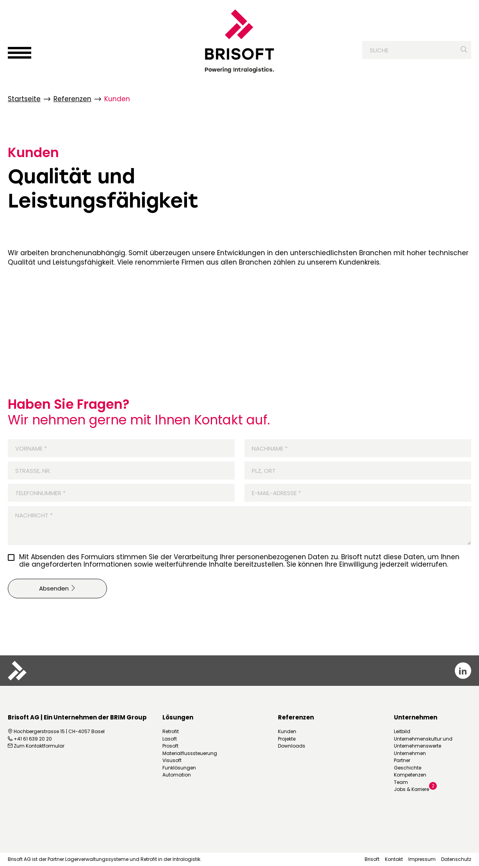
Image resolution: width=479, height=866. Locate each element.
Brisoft (372, 859)
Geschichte (407, 767)
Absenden (57, 588)
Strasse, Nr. (33, 471)
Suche (379, 51)
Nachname (266, 448)
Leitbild (402, 731)
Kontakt (394, 859)
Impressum (422, 859)
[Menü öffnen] (19, 53)
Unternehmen (410, 753)
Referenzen (72, 99)
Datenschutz (456, 859)
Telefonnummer (37, 493)
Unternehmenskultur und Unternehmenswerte (423, 742)
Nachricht (30, 515)
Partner (402, 760)
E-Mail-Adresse (272, 493)
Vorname (27, 448)
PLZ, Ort (264, 471)
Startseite (24, 99)
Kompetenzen (410, 774)
